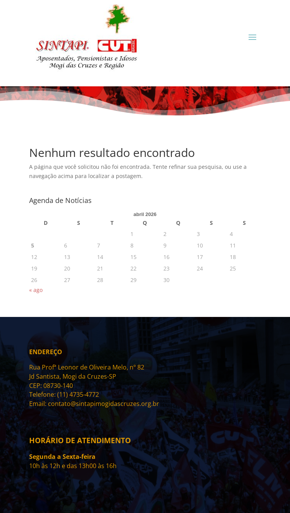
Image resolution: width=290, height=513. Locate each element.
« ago (36, 290)
